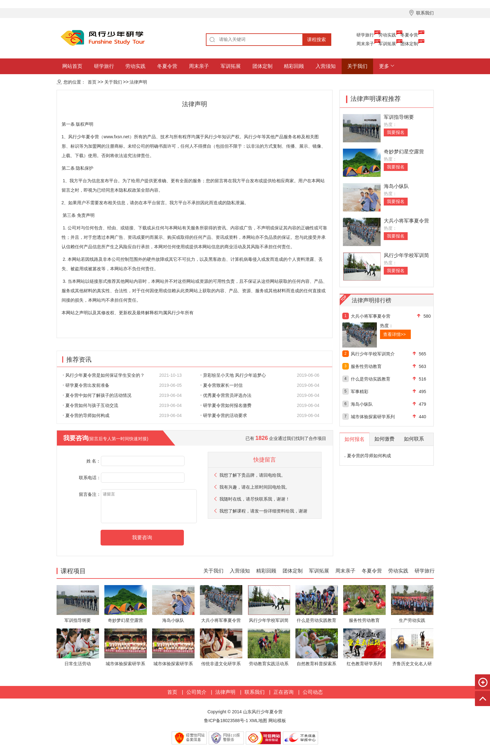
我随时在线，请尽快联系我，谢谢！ (254, 499)
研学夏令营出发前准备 (86, 385)
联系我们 (255, 692)
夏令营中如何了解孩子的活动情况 (97, 395)
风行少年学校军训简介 (373, 353)
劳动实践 (387, 34)
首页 (92, 82)
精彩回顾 (294, 66)
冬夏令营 (409, 34)
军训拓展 (387, 43)
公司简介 (196, 692)
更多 (384, 66)
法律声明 (138, 82)
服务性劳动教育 (366, 366)
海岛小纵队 (396, 186)
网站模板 (277, 720)
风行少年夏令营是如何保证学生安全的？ (104, 375)
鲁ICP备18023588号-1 (226, 720)
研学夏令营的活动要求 (224, 415)
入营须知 (326, 66)
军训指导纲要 (399, 117)
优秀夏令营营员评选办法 (226, 395)
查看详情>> (394, 334)
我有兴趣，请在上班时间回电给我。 (254, 487)
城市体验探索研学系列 (373, 416)
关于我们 (357, 66)
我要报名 (396, 132)
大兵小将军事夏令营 (406, 220)
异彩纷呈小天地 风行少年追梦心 (233, 375)
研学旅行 (365, 34)
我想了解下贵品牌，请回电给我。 (252, 475)
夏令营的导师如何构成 (86, 415)
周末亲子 (365, 43)
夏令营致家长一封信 (222, 385)
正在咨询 (283, 692)
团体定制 (409, 43)
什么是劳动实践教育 (370, 378)
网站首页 (72, 66)
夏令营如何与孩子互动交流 (90, 405)
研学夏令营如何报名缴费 (226, 405)
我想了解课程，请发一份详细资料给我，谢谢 (263, 510)
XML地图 (258, 720)
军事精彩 (359, 391)
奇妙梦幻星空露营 (404, 151)
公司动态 (313, 692)
